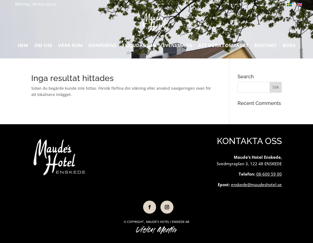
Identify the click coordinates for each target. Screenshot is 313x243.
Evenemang (177, 46)
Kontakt (265, 46)
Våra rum (70, 46)
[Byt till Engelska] (300, 4)
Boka (289, 46)
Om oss (43, 46)
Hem (23, 46)
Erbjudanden (139, 46)
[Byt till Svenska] (289, 4)
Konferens (102, 46)
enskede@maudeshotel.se (256, 184)
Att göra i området (223, 46)
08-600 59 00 (269, 174)
